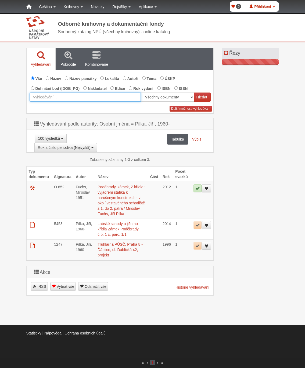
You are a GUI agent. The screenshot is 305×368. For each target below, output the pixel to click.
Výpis (196, 139)
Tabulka (177, 139)
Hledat (201, 97)
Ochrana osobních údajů (85, 333)
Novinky (97, 7)
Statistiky (33, 333)
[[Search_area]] (167, 97)
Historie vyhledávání (192, 287)
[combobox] (85, 97)
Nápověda (53, 333)
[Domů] (28, 6)
